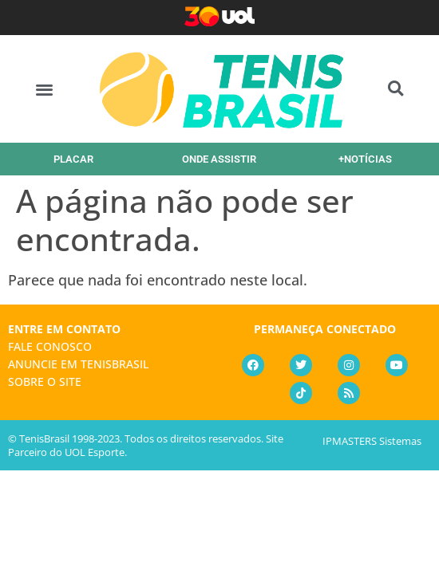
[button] (44, 89)
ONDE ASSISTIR (219, 159)
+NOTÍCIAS (365, 159)
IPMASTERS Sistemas (371, 441)
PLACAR (73, 159)
